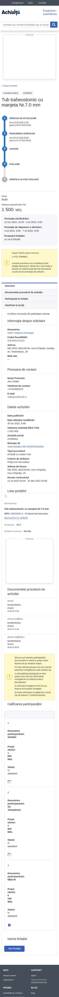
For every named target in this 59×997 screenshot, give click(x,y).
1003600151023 (15, 340)
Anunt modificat (15, 619)
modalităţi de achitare (12, 993)
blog (33, 993)
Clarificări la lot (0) (14, 305)
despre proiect (9, 975)
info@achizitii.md (39, 982)
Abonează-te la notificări (16, 518)
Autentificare (50, 14)
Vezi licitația (14, 948)
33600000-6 (16, 513)
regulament (8, 980)
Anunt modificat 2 (15, 637)
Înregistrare (49, 10)
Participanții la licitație (16, 299)
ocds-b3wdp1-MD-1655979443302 (25, 446)
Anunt (10, 601)
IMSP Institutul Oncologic (20, 332)
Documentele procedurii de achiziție (24, 292)
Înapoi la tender (10, 86)
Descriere (10, 286)
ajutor (33, 975)
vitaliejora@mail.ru (17, 396)
